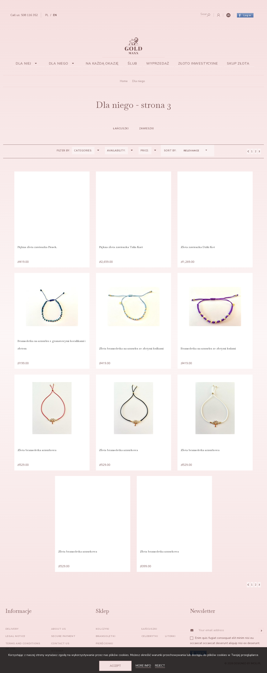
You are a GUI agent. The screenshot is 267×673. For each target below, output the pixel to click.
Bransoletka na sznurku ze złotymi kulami (209, 350)
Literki (170, 640)
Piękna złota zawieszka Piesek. (36, 247)
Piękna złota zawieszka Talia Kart (121, 247)
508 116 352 (29, 15)
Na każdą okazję (102, 63)
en (55, 15)
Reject (160, 666)
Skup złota (238, 63)
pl (46, 15)
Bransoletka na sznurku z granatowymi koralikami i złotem (50, 346)
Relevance (195, 150)
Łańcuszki (120, 128)
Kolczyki (102, 632)
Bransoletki (105, 640)
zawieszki (146, 128)
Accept (115, 666)
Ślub (132, 63)
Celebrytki (149, 640)
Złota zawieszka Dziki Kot (199, 247)
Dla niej (28, 63)
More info (143, 666)
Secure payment (63, 640)
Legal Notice (15, 640)
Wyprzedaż (157, 63)
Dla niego (63, 63)
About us (58, 632)
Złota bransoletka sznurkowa (35, 452)
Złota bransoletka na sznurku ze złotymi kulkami (131, 350)
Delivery (12, 632)
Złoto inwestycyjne (198, 63)
